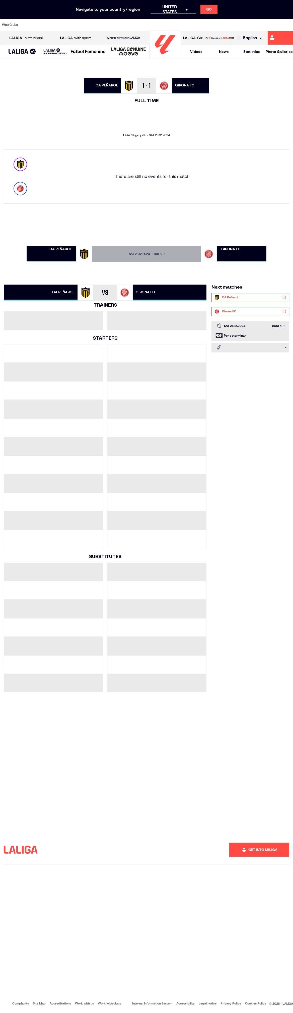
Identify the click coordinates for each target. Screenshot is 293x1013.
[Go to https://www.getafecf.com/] (109, 25)
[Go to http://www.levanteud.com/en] (137, 25)
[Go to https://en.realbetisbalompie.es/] (205, 25)
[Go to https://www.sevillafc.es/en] (260, 25)
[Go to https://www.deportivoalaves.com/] (68, 25)
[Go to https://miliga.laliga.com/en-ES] (280, 38)
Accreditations (60, 1003)
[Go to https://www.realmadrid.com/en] (219, 25)
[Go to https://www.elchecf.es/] (82, 25)
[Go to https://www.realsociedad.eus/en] (246, 25)
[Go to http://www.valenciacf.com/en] (273, 25)
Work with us (84, 1003)
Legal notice (207, 1003)
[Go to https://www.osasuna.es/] (55, 25)
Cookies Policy (255, 1003)
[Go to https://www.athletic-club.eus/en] (27, 25)
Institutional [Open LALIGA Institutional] (26, 38)
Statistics (251, 52)
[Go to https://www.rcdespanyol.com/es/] (178, 25)
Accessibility (185, 1003)
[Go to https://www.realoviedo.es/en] (232, 25)
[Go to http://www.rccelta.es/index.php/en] (164, 25)
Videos (196, 52)
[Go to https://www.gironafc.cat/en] (123, 25)
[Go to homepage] (165, 56)
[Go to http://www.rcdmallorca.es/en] (191, 25)
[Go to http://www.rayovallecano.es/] (150, 25)
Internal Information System (152, 1003)
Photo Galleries (279, 52)
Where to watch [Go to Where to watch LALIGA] (123, 38)
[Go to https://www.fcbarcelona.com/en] (96, 25)
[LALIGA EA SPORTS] (22, 52)
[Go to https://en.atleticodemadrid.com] (41, 25)
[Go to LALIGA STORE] (221, 38)
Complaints (20, 1003)
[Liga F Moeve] (88, 52)
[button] (22, 52)
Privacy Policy (231, 1003)
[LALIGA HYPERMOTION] (55, 51)
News (224, 52)
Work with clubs (109, 1003)
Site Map (39, 1003)
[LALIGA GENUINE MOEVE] (128, 52)
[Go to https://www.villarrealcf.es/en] (287, 25)
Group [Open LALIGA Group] (195, 38)
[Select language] (250, 38)
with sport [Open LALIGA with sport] (75, 38)
